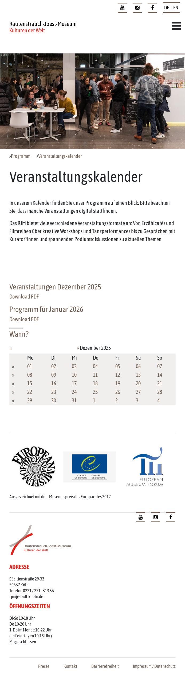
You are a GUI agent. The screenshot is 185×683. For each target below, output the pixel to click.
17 (74, 383)
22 (29, 392)
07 (159, 366)
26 (117, 392)
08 (29, 375)
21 (159, 383)
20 (138, 383)
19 (117, 383)
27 (138, 392)
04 (95, 366)
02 (53, 366)
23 (53, 392)
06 (138, 366)
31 (74, 400)
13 (138, 375)
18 (95, 383)
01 (29, 366)
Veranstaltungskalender (60, 156)
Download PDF (24, 296)
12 (117, 375)
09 (53, 375)
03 (74, 366)
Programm (20, 156)
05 (117, 366)
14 (159, 375)
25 (95, 392)
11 (95, 375)
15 (29, 383)
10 (74, 375)
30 (53, 400)
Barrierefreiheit (105, 666)
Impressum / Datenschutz (154, 666)
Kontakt (70, 666)
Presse (43, 666)
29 (29, 400)
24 (74, 392)
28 (159, 392)
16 (53, 383)
